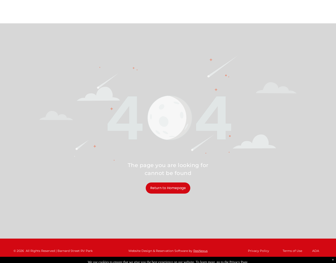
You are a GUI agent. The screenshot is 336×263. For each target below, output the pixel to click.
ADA (315, 251)
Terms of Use (292, 251)
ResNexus (200, 251)
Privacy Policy (258, 251)
